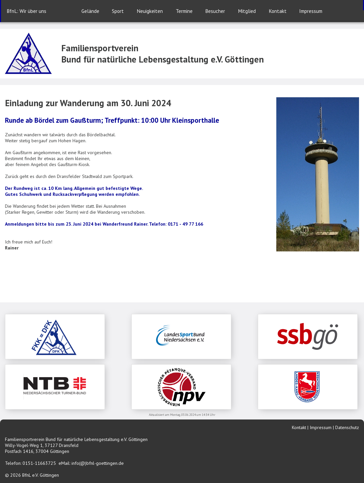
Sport (118, 11)
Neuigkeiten (150, 11)
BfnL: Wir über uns (26, 11)
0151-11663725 (39, 463)
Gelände (90, 11)
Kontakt (278, 11)
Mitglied (247, 11)
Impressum (310, 11)
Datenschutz (347, 427)
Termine (184, 11)
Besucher (215, 11)
